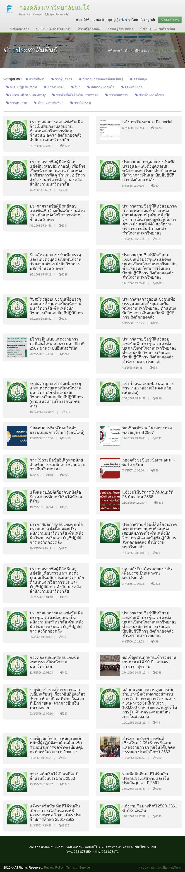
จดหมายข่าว (131, 87)
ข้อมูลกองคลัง (19, 29)
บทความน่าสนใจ (100, 87)
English (149, 20)
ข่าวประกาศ (16, 103)
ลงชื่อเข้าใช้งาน (170, 20)
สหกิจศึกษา (35, 79)
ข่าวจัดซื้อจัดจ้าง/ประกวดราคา (75, 95)
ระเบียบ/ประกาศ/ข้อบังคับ (53, 29)
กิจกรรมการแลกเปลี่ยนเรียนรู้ (101, 79)
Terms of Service (78, 867)
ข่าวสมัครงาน (116, 95)
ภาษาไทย (131, 20)
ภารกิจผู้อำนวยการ (120, 29)
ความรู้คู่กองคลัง (89, 29)
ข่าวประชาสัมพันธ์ (49, 103)
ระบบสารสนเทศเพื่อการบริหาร (160, 867)
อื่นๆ (76, 87)
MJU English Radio (21, 87)
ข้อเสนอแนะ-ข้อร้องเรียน (157, 29)
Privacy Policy (54, 867)
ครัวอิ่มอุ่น (138, 79)
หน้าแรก (114, 50)
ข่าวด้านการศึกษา (149, 95)
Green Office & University (26, 95)
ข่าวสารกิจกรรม (136, 50)
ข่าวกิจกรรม (80, 103)
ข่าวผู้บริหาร (61, 79)
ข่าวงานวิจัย (54, 87)
